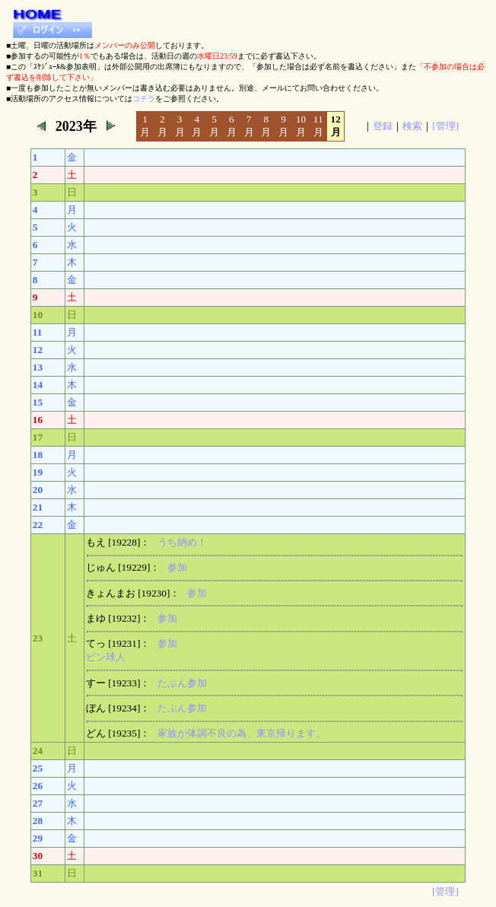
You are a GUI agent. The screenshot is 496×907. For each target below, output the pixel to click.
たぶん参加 (182, 683)
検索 (412, 126)
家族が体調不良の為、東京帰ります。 (241, 733)
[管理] (445, 126)
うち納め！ (182, 542)
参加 (177, 567)
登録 (383, 126)
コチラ (143, 98)
